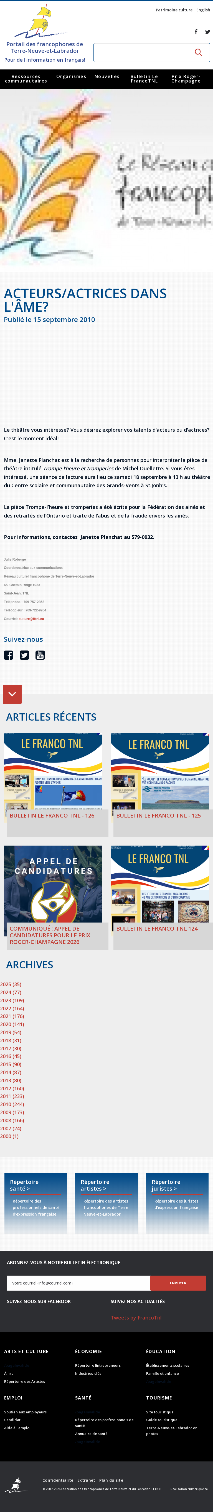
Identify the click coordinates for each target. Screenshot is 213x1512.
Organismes (71, 76)
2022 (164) (12, 1008)
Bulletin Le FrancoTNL (144, 78)
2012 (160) (12, 1088)
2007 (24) (10, 1128)
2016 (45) (10, 1056)
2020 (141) (12, 1024)
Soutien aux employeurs (25, 1411)
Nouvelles (107, 76)
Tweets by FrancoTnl (136, 1317)
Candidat (12, 1419)
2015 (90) (10, 1064)
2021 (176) (12, 1016)
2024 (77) (10, 992)
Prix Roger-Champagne (186, 78)
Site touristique (160, 1411)
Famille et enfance (162, 1373)
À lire (9, 1373)
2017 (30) (10, 1048)
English (203, 10)
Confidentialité (57, 1480)
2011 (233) (12, 1096)
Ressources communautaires (26, 78)
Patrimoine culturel (175, 10)
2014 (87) (10, 1072)
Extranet (86, 1480)
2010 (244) (12, 1104)
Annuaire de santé (91, 1433)
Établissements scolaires (167, 1365)
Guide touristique (162, 1419)
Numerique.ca (198, 1489)
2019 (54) (10, 1032)
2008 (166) (12, 1120)
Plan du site (111, 1480)
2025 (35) (10, 984)
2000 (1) (9, 1136)
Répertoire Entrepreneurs (98, 1365)
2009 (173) (12, 1112)
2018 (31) (10, 1040)
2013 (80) (10, 1080)
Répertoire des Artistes (24, 1381)
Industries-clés (88, 1373)
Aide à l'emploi (17, 1427)
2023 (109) (12, 1000)
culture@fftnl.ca (31, 619)
